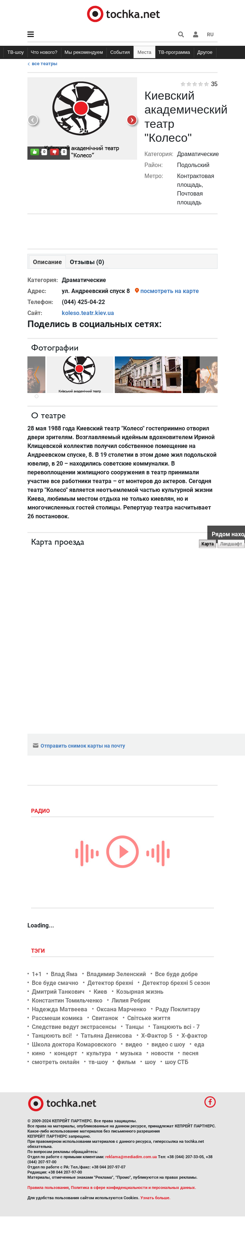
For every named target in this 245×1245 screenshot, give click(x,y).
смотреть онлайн (55, 1062)
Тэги (38, 951)
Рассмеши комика (57, 1018)
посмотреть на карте (169, 291)
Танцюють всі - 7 (176, 1026)
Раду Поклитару (177, 1009)
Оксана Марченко (121, 1009)
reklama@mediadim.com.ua (131, 1157)
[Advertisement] (122, 230)
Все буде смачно (55, 982)
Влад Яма (64, 974)
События (120, 52)
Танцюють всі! (52, 1035)
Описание (47, 262)
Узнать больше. (155, 1198)
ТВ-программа (174, 52)
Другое (204, 52)
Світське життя (148, 1018)
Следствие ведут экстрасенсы (74, 1026)
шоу (150, 1062)
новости (162, 1053)
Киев (100, 991)
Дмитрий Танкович (58, 991)
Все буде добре (176, 974)
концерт (65, 1053)
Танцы (134, 1026)
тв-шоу (98, 1062)
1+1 (37, 974)
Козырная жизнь (139, 991)
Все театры (44, 63)
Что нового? (44, 52)
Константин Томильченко (67, 1000)
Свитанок (105, 1018)
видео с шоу (168, 1044)
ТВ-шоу (15, 52)
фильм (126, 1062)
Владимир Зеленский (116, 974)
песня (190, 1053)
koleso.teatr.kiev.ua (88, 313)
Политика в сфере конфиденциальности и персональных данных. (133, 1187)
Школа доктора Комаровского (74, 1044)
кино (38, 1053)
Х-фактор (194, 1035)
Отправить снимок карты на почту (79, 746)
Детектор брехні (110, 982)
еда (199, 1044)
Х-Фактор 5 (156, 1035)
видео (133, 1044)
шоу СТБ (176, 1062)
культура (98, 1053)
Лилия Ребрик (131, 1000)
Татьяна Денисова (106, 1035)
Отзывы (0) (87, 262)
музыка (131, 1053)
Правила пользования (48, 1187)
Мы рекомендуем (84, 52)
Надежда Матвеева (59, 1009)
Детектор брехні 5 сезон (176, 982)
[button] (195, 34)
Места (144, 52)
